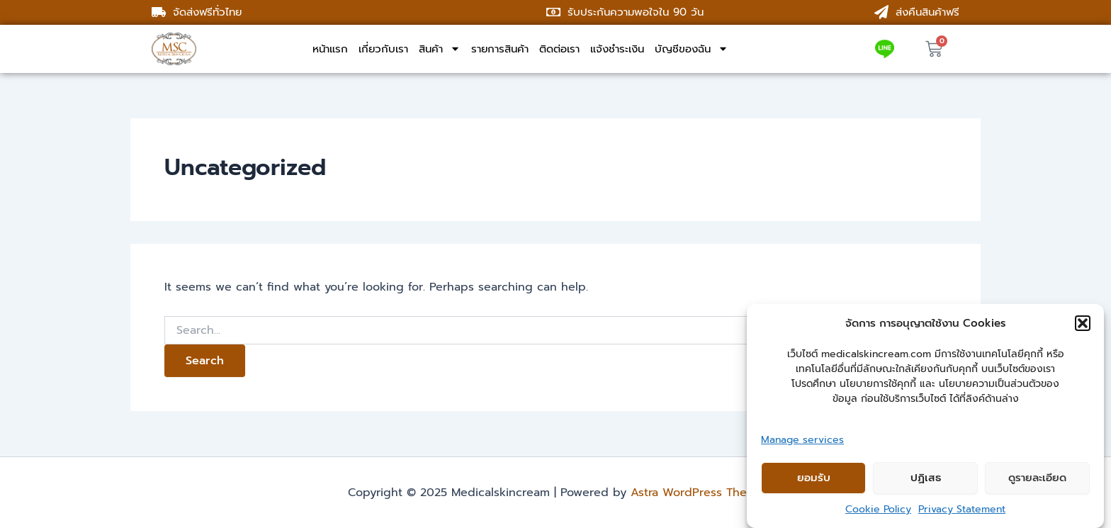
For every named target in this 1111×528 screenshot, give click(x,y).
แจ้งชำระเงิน (617, 49)
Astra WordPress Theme (697, 492)
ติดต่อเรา (559, 49)
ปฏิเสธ (925, 477)
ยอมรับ (813, 477)
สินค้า (440, 49)
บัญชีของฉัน (691, 49)
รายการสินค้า (500, 49)
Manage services (802, 439)
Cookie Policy (878, 509)
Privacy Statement (961, 509)
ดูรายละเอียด (1037, 477)
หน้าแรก (330, 49)
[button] (1083, 323)
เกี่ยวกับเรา (383, 49)
